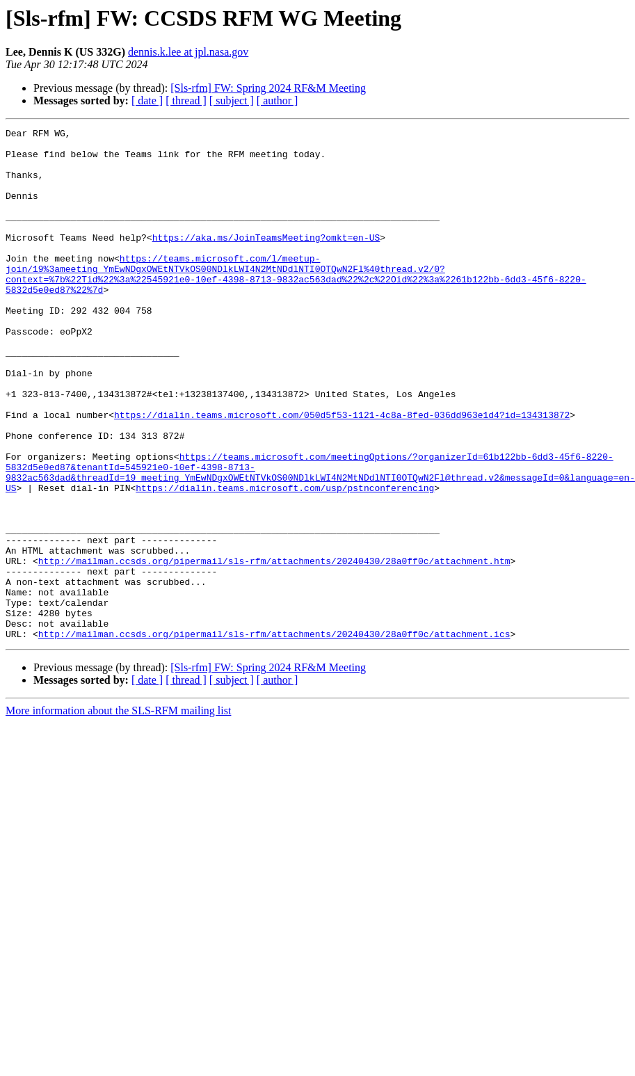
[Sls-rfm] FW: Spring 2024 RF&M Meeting (268, 88)
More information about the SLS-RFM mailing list (118, 813)
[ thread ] (186, 100)
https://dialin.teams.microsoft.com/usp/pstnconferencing (285, 560)
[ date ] (147, 100)
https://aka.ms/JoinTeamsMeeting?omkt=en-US (266, 260)
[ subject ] (231, 100)
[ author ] (277, 100)
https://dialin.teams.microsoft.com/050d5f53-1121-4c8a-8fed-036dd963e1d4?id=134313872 (342, 473)
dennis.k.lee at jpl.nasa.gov (188, 52)
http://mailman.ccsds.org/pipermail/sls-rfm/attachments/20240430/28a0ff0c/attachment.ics (274, 736)
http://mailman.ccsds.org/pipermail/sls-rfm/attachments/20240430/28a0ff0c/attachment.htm (274, 648)
